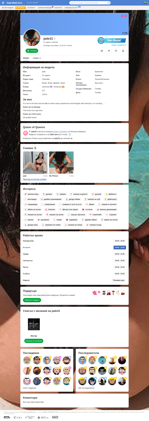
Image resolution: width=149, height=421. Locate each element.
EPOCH (45, 412)
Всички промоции (45, 8)
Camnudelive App (71, 8)
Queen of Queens (60, 132)
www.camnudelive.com (29, 412)
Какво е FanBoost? (119, 45)
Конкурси (58, 8)
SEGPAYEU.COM (53, 412)
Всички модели (8, 8)
